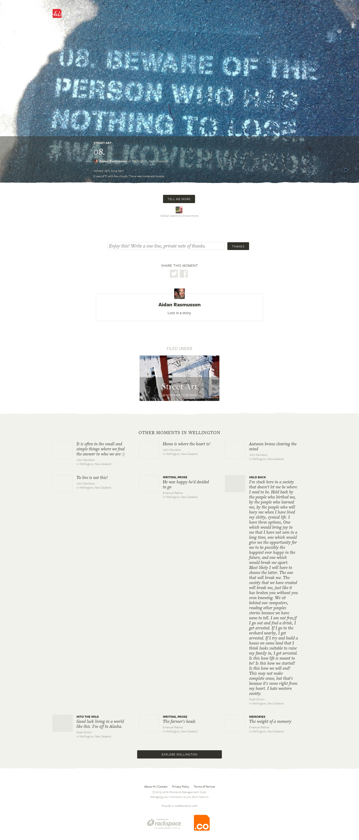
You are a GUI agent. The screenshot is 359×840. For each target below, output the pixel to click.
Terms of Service (204, 786)
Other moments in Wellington (179, 432)
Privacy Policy (180, 786)
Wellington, (150, 160)
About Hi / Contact (156, 786)
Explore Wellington (179, 754)
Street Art (103, 143)
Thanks (238, 246)
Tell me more (179, 199)
